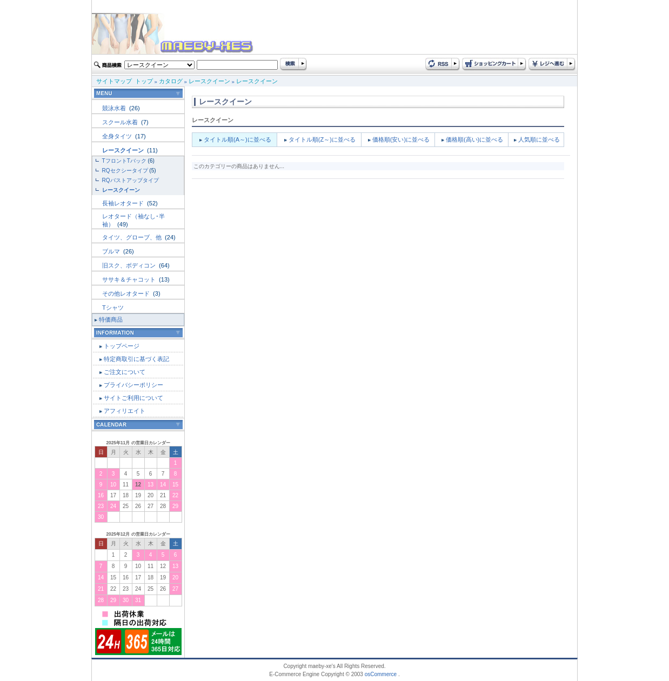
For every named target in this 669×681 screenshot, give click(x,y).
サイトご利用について (133, 398)
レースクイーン (209, 81)
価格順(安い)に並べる (401, 139)
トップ (144, 81)
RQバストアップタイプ (130, 180)
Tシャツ (113, 307)
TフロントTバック (124, 161)
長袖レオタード (123, 203)
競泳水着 (115, 108)
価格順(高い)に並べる (474, 139)
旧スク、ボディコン (129, 265)
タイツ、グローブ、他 (132, 237)
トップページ (121, 346)
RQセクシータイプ (125, 170)
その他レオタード (126, 293)
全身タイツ (117, 136)
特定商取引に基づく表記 (136, 359)
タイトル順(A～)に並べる (237, 139)
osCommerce (381, 674)
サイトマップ (114, 81)
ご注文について (124, 372)
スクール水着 (120, 122)
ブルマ (112, 251)
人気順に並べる (539, 139)
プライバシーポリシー (133, 385)
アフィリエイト (124, 411)
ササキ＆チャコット (129, 279)
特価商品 (111, 319)
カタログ (171, 81)
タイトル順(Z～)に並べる (322, 139)
